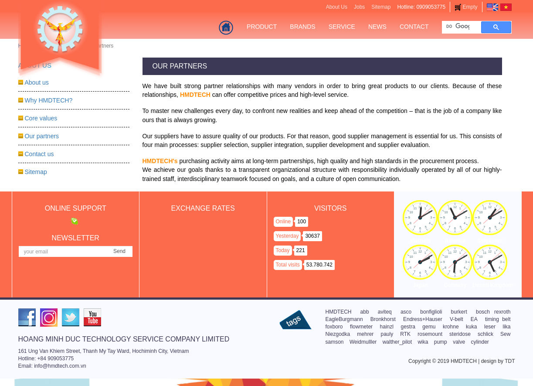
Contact (414, 26)
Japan (420, 285)
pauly (387, 334)
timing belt (498, 319)
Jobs (359, 7)
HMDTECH (339, 312)
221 (300, 250)
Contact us (39, 153)
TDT (510, 361)
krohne (451, 327)
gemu (428, 327)
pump (440, 342)
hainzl (387, 327)
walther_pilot (397, 342)
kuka (471, 327)
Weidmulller (363, 342)
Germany (455, 285)
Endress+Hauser (422, 319)
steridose (460, 334)
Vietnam (420, 241)
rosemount (430, 334)
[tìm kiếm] (457, 26)
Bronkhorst (383, 319)
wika (423, 342)
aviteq (385, 312)
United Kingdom (492, 285)
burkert (459, 312)
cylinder (480, 342)
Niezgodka (338, 334)
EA (474, 319)
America (455, 241)
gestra (408, 327)
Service (342, 26)
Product (262, 26)
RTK (405, 334)
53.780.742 (319, 265)
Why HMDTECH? (49, 100)
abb (364, 312)
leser (490, 327)
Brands (302, 26)
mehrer (365, 334)
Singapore (490, 241)
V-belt (456, 319)
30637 (312, 236)
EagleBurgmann (344, 319)
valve (459, 342)
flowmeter (361, 327)
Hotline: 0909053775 (421, 7)
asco (406, 312)
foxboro (334, 327)
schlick (485, 334)
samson (335, 342)
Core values (41, 118)
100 (301, 222)
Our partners (42, 136)
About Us (336, 7)
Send (119, 251)
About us (37, 82)
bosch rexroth (493, 312)
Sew (505, 334)
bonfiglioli (431, 312)
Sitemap (380, 7)
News (377, 26)
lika (507, 327)
